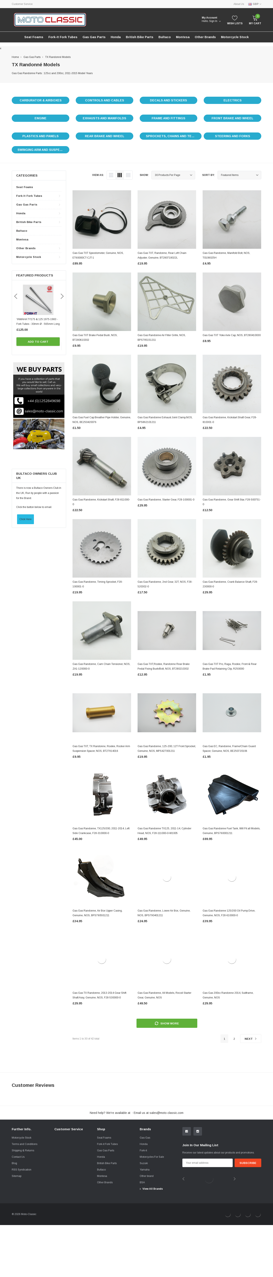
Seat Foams (24, 187)
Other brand (147, 1228)
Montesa (22, 239)
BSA (142, 1234)
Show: (144, 175)
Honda (116, 37)
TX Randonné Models (58, 57)
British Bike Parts (139, 37)
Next (251, 1038)
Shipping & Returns (23, 1202)
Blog (14, 1215)
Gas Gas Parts (94, 37)
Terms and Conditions (24, 1196)
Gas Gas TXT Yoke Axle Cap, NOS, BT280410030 (232, 335)
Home (15, 57)
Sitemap (16, 1228)
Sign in (215, 21)
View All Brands (152, 1240)
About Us (239, 4)
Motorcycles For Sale (152, 1208)
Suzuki (144, 1215)
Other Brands (205, 37)
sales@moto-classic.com (166, 1112)
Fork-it (143, 1202)
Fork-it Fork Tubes (62, 37)
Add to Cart (39, 341)
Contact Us (18, 1208)
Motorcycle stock (235, 37)
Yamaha (145, 1221)
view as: (98, 175)
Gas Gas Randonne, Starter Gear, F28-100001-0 (166, 499)
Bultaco (21, 230)
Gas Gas (145, 1189)
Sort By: (208, 175)
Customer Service (22, 4)
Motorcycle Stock (21, 1189)
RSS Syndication (21, 1221)
